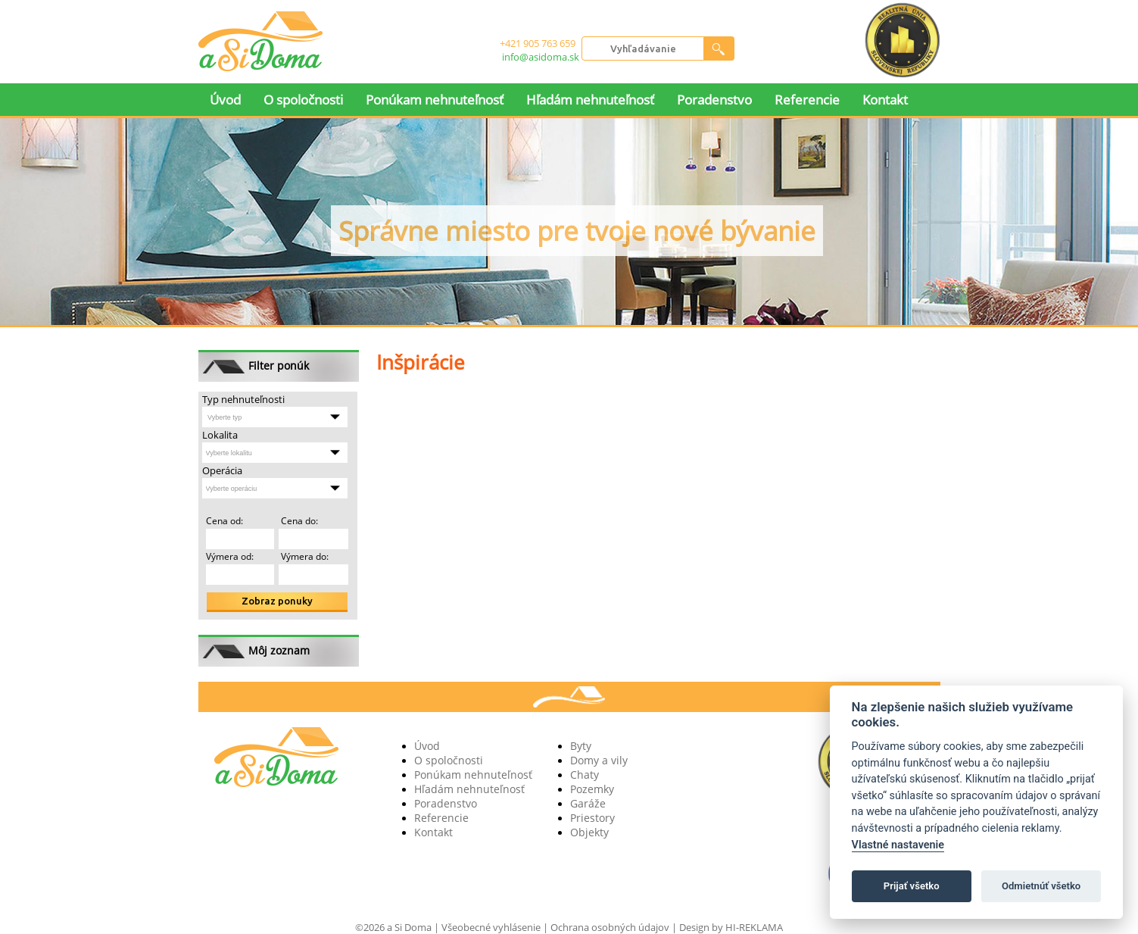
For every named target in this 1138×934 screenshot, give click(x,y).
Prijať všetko (912, 886)
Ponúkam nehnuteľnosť (435, 99)
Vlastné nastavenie (898, 845)
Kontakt (885, 99)
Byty (580, 746)
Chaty (584, 774)
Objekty (589, 832)
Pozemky (592, 789)
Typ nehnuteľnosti (243, 399)
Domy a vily (599, 760)
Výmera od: (230, 556)
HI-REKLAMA (754, 927)
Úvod (225, 99)
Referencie (807, 99)
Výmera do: (304, 556)
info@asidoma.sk (540, 57)
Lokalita (220, 435)
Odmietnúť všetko (1041, 886)
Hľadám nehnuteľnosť (590, 99)
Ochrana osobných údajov (609, 927)
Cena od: (224, 520)
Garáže (588, 803)
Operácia (222, 470)
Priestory (592, 818)
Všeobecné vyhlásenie (491, 927)
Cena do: (298, 520)
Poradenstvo (714, 99)
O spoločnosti (303, 99)
